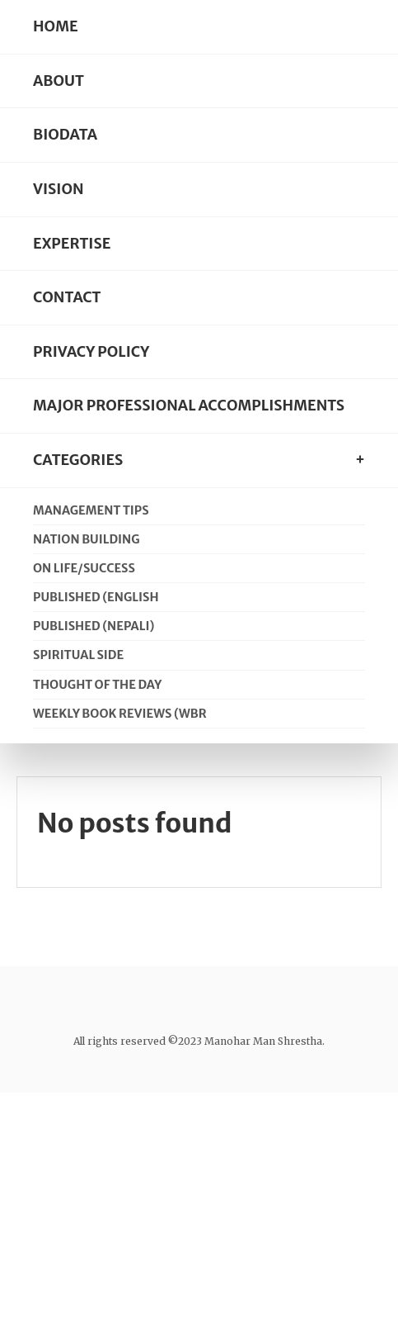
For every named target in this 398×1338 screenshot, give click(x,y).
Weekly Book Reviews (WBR (120, 713)
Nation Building (86, 539)
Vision (58, 189)
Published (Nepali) (93, 626)
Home (55, 26)
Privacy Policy (91, 352)
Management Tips (91, 510)
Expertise (71, 244)
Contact (67, 297)
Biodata (65, 135)
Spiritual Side (78, 655)
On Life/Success (84, 568)
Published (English (96, 597)
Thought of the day (97, 684)
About (58, 81)
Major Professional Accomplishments (188, 405)
